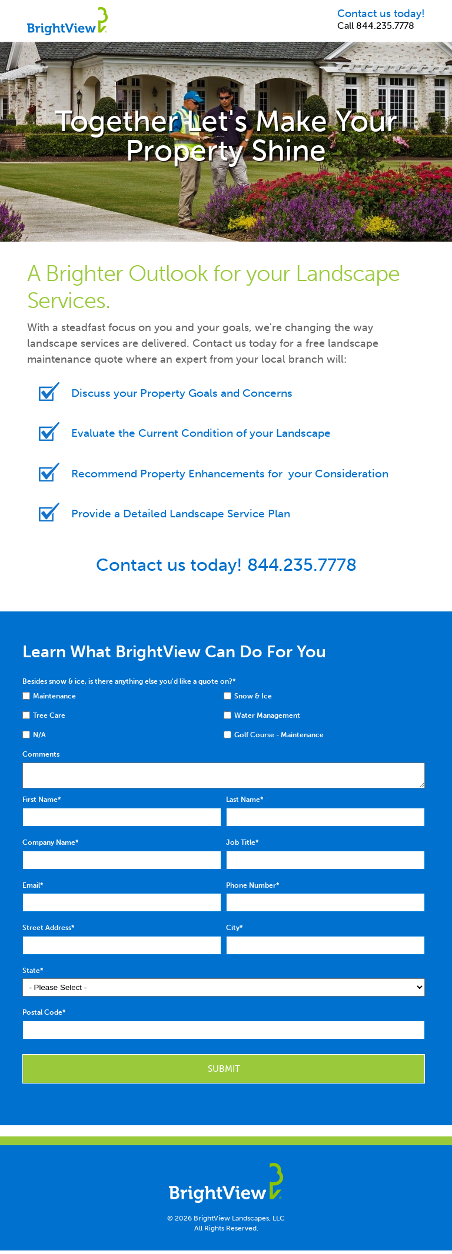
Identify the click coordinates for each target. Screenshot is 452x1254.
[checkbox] (123, 698)
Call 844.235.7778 (375, 25)
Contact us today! (381, 13)
